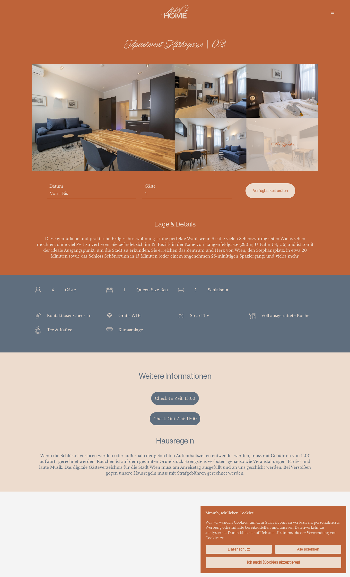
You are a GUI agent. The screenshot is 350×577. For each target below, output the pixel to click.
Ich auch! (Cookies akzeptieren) (273, 562)
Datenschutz (239, 549)
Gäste (150, 186)
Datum (56, 186)
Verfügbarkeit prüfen (270, 190)
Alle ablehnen (308, 549)
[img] (332, 12)
